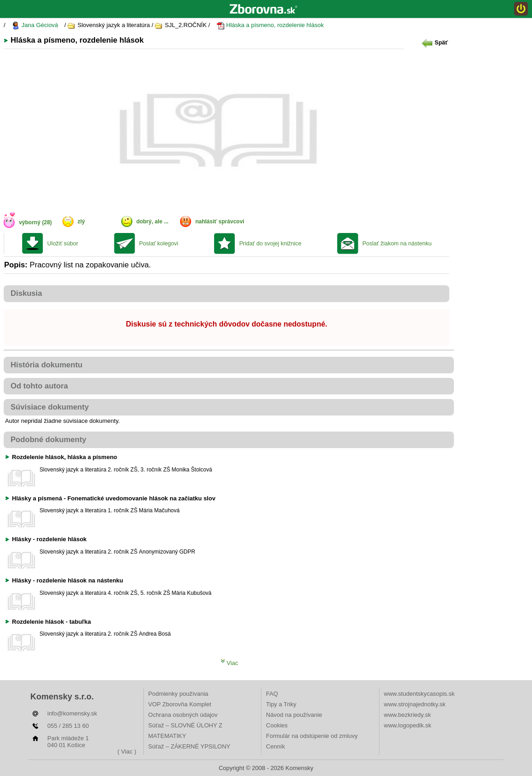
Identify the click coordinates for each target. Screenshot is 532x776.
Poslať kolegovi (158, 243)
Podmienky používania (178, 693)
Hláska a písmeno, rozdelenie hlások (270, 25)
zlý (81, 221)
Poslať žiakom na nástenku (397, 243)
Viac (229, 663)
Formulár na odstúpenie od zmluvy (311, 735)
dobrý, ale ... (152, 221)
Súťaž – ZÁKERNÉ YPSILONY (189, 746)
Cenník (275, 746)
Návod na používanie (294, 714)
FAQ (272, 693)
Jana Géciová (34, 25)
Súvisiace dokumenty (50, 407)
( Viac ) (127, 751)
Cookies (277, 725)
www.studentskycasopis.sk (419, 693)
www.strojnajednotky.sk (415, 704)
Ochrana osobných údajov (183, 714)
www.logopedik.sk (407, 725)
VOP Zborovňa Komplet (179, 704)
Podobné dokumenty (48, 439)
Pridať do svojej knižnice (270, 243)
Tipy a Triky (281, 704)
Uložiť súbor (62, 243)
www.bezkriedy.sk (407, 714)
